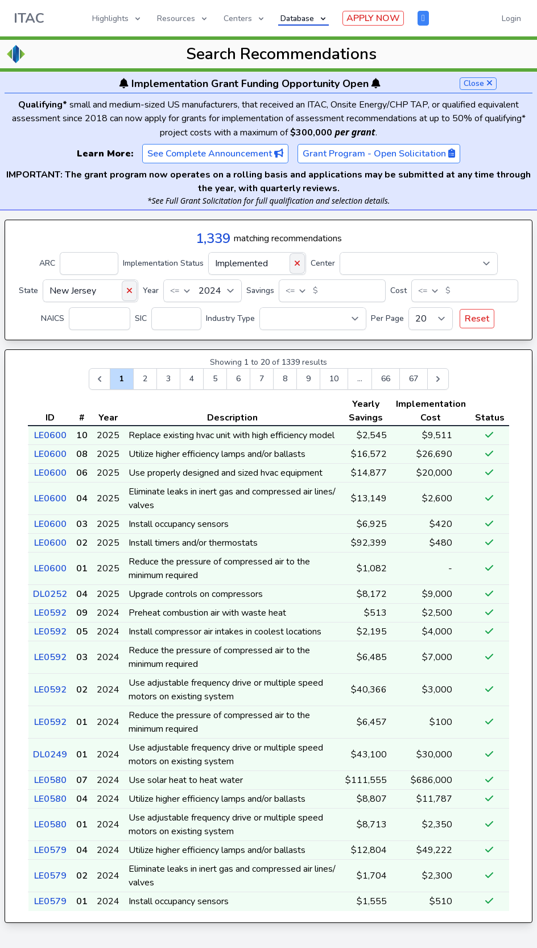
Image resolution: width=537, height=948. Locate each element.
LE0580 (50, 780)
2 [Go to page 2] (145, 378)
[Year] (202, 290)
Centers (245, 18)
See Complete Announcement (215, 153)
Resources (183, 18)
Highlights (117, 18)
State (28, 290)
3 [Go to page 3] (168, 378)
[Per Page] (430, 318)
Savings (260, 290)
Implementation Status (163, 263)
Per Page (387, 318)
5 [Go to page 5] (215, 378)
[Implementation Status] (257, 263)
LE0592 (50, 613)
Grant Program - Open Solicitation (379, 153)
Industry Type (230, 318)
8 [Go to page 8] (285, 378)
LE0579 (50, 850)
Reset (477, 318)
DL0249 (50, 754)
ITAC (29, 18)
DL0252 (50, 594)
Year (151, 290)
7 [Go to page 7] (261, 378)
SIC (141, 318)
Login (511, 18)
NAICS (52, 318)
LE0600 (50, 435)
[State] (90, 290)
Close (478, 83)
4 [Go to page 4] (191, 378)
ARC (47, 263)
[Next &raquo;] (438, 379)
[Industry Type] (312, 318)
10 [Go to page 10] (333, 378)
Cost (398, 290)
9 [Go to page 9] (308, 378)
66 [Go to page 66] (385, 378)
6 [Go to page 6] (238, 378)
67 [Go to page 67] (413, 378)
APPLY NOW (373, 18)
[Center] (419, 263)
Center (323, 263)
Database (304, 18)
